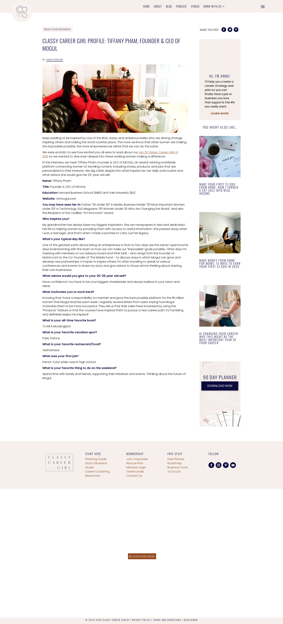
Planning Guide (95, 459)
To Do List (174, 471)
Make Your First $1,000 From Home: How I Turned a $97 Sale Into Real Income (218, 189)
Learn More (220, 113)
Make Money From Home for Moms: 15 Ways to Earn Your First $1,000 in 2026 (220, 263)
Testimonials (135, 471)
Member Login (136, 467)
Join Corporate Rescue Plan (137, 461)
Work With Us (212, 6)
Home (146, 6)
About (158, 6)
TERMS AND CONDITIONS (167, 620)
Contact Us (134, 476)
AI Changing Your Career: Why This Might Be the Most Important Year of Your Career (219, 338)
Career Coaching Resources (97, 473)
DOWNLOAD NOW (219, 385)
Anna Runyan (54, 59)
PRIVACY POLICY (141, 620)
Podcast (181, 6)
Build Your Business (57, 29)
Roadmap (174, 463)
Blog (169, 6)
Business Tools (177, 467)
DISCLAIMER (191, 620)
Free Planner (175, 459)
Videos (195, 6)
